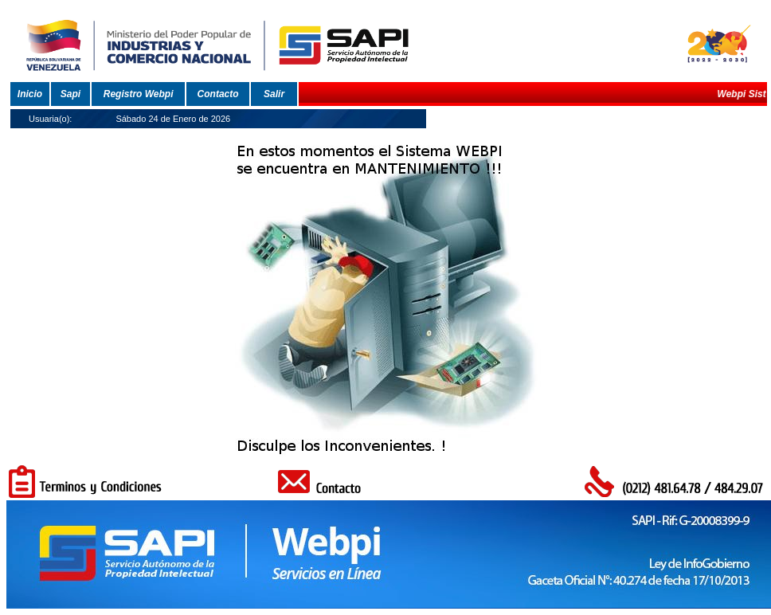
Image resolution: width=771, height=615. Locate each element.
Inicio (30, 94)
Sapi (70, 94)
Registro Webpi (139, 94)
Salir (274, 94)
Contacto (218, 94)
